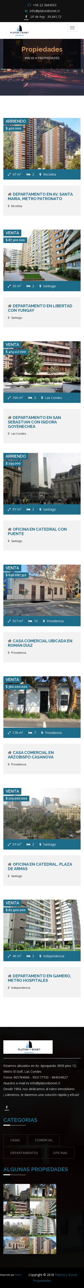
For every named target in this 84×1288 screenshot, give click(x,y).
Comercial (44, 1140)
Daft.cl (18, 1274)
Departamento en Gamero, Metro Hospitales (39, 978)
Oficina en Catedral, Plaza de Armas (40, 866)
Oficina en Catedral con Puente (37, 531)
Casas (15, 1140)
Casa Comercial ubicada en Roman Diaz (40, 643)
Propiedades (49, 58)
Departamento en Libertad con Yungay (40, 308)
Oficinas (60, 1153)
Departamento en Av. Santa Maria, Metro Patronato (40, 196)
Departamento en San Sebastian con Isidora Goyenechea (34, 422)
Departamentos (24, 1153)
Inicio (29, 58)
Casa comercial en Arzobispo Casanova (31, 754)
